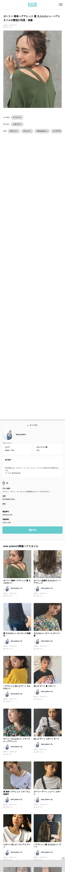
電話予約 (32, 441)
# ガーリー (17, 124)
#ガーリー (13, 131)
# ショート (17, 117)
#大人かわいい (42, 131)
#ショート (27, 131)
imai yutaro (21, 345)
